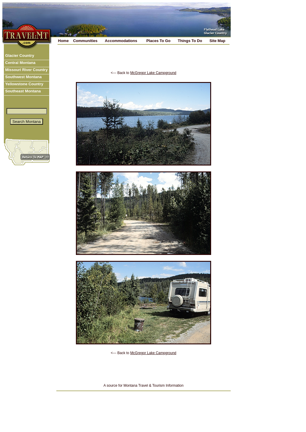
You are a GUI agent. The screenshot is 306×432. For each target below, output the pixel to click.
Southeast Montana (22, 91)
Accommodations (121, 40)
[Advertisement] (143, 62)
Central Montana (19, 62)
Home (63, 40)
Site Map (217, 40)
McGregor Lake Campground (153, 73)
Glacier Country (19, 55)
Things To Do (190, 40)
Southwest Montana (23, 77)
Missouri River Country (26, 70)
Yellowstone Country (23, 84)
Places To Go (158, 40)
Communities (85, 40)
